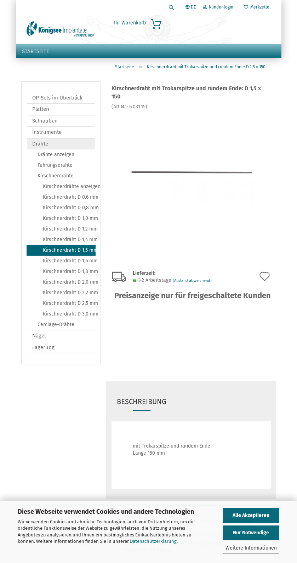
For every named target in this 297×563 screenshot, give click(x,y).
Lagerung (43, 347)
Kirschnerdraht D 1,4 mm (69, 240)
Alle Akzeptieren (251, 515)
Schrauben (45, 121)
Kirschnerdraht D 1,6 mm (69, 261)
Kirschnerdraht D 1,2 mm (69, 229)
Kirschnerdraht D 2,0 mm (69, 282)
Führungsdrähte (55, 165)
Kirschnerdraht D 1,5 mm (69, 250)
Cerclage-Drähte (56, 325)
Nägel (39, 335)
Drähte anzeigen (56, 155)
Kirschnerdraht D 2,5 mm (69, 303)
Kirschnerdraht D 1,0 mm (69, 218)
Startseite (35, 51)
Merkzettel (257, 7)
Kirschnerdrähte (56, 176)
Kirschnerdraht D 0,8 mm (69, 208)
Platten (40, 109)
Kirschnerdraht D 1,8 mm (69, 271)
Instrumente (47, 132)
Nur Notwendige (251, 533)
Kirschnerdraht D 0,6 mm (69, 197)
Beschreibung (141, 401)
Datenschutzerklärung (153, 541)
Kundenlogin (218, 7)
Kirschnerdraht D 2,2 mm (69, 293)
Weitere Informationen (251, 548)
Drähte (40, 144)
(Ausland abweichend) (192, 280)
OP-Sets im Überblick (57, 98)
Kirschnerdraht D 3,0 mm (69, 314)
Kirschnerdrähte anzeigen (69, 186)
